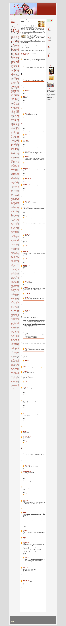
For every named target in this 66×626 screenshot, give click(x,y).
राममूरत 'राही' (14, 189)
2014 (48, 54)
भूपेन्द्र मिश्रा (12, 314)
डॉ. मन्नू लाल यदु (15, 265)
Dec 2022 (49, 32)
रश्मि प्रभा (15, 86)
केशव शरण (15, 237)
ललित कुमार (12, 191)
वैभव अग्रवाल (17, 351)
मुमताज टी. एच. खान (13, 324)
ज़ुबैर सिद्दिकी (16, 388)
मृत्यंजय (16, 324)
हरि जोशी (11, 95)
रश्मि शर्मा (14, 75)
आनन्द (11, 222)
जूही (11, 249)
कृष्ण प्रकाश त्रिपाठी (25, 168)
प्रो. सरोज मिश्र (12, 306)
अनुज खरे (14, 211)
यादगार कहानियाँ (16, 78)
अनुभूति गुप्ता (13, 154)
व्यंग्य (18, 27)
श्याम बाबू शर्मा (12, 357)
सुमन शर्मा (24, 537)
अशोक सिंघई (15, 124)
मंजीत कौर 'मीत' (13, 315)
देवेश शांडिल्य (12, 281)
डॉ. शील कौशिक (14, 77)
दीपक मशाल (16, 133)
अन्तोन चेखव (17, 154)
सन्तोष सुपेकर (16, 146)
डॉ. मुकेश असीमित (13, 111)
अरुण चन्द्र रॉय (16, 216)
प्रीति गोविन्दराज (14, 303)
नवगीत (18, 54)
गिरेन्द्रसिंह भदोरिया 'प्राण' (14, 241)
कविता (17, 24)
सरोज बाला (15, 369)
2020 (48, 47)
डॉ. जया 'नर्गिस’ (12, 169)
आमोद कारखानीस (12, 223)
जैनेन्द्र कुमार (12, 166)
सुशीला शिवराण (12, 148)
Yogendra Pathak (25, 580)
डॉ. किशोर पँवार (16, 98)
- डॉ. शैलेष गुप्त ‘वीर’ (14, 204)
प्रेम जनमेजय (15, 91)
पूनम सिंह (11, 136)
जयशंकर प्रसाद (16, 164)
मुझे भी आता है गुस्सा (13, 92)
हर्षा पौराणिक (14, 202)
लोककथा (15, 70)
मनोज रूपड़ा (14, 318)
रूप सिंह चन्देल (14, 340)
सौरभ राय (11, 382)
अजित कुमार (15, 153)
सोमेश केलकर (16, 148)
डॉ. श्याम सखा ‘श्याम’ (13, 132)
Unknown (24, 96)
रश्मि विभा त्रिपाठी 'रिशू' (16, 52)
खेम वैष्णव (12, 162)
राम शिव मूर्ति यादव (17, 335)
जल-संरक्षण (13, 42)
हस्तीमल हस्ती (17, 386)
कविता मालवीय (16, 232)
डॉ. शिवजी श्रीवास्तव (15, 58)
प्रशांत (17, 301)
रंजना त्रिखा (17, 326)
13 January (28, 465)
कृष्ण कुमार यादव (17, 53)
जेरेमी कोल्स (17, 249)
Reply (23, 70)
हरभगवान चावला (15, 71)
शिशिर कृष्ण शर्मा (12, 355)
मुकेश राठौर (15, 323)
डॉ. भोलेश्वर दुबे (15, 264)
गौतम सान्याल (13, 244)
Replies (24, 64)
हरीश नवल (12, 385)
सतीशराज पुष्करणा (12, 146)
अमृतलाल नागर (16, 215)
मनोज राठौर (12, 318)
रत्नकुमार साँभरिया (12, 328)
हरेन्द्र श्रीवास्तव (15, 385)
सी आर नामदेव (24, 399)
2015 (48, 53)
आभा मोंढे (17, 222)
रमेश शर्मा (14, 102)
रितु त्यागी (13, 339)
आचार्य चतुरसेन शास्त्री (13, 157)
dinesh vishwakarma (25, 436)
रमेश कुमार (16, 328)
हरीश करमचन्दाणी (17, 384)
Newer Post (22, 613)
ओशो (17, 125)
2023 (48, 30)
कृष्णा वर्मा (13, 61)
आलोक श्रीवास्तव (16, 223)
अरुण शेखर (17, 123)
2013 (48, 55)
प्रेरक (13, 28)
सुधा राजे (13, 199)
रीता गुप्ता (16, 339)
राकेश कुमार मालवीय (14, 330)
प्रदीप (11, 179)
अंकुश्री (13, 152)
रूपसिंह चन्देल (17, 340)
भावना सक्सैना (17, 49)
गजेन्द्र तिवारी (15, 239)
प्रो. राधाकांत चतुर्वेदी (16, 179)
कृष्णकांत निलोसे (15, 236)
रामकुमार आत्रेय (12, 336)
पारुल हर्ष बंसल (17, 177)
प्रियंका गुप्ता (14, 44)
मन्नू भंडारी (17, 318)
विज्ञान (18, 41)
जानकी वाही (18, 165)
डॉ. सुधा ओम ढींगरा (15, 112)
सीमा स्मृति (16, 373)
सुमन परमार (14, 377)
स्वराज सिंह (16, 149)
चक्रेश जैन (17, 107)
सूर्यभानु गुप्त (14, 380)
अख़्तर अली (17, 50)
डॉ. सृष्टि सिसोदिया (16, 276)
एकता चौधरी (17, 228)
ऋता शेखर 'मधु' (14, 96)
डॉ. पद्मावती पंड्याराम (14, 261)
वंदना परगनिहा (15, 344)
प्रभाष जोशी (12, 301)
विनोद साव (13, 38)
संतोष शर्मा (12, 364)
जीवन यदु (18, 248)
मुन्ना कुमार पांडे (12, 185)
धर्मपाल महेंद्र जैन (16, 282)
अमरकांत (11, 215)
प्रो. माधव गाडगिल (17, 305)
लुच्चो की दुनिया (15, 343)
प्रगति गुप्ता (12, 74)
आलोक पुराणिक (12, 158)
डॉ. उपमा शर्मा (17, 60)
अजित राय (18, 207)
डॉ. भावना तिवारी (12, 264)
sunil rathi (24, 567)
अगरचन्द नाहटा (12, 206)
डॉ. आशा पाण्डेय (16, 83)
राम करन (16, 334)
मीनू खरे (12, 116)
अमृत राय (13, 215)
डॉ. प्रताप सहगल (16, 262)
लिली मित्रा (15, 79)
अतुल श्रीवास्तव (12, 208)
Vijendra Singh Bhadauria (26, 447)
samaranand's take (25, 73)
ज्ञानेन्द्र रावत (15, 166)
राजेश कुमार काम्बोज (13, 334)
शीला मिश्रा (16, 355)
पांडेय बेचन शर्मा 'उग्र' (13, 177)
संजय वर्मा (18, 144)
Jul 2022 (49, 38)
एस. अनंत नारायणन (14, 125)
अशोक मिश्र (17, 218)
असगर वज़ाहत (14, 220)
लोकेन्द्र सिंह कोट (15, 191)
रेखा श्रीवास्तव (14, 190)
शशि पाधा (16, 38)
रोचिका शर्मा (17, 190)
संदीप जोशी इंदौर (24, 58)
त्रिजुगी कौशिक (17, 174)
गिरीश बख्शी (18, 240)
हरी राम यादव (14, 384)
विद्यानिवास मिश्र (14, 88)
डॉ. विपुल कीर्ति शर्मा (15, 272)
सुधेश (14, 199)
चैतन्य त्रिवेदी (17, 245)
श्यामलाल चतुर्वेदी (13, 104)
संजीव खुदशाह (12, 145)
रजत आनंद (14, 327)
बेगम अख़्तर (15, 310)
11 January (27, 58)
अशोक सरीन (17, 156)
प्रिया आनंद (15, 74)
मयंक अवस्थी (14, 319)
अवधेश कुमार (12, 218)
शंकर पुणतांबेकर (14, 193)
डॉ (13, 128)
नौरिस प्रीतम (12, 293)
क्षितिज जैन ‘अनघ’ (17, 161)
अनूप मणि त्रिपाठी (16, 212)
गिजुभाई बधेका (15, 162)
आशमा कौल (12, 224)
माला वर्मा (18, 322)
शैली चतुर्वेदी (17, 356)
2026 (48, 27)
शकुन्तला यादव (12, 353)
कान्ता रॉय (15, 233)
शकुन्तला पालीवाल (16, 352)
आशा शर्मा (15, 158)
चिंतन (12, 65)
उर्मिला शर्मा (12, 227)
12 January (28, 156)
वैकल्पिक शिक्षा (14, 351)
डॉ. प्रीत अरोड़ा (15, 129)
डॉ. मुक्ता (14, 266)
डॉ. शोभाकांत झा (12, 274)
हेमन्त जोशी (13, 388)
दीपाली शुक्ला (12, 91)
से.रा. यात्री (17, 380)
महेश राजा (18, 115)
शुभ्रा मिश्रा (12, 144)
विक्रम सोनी (14, 103)
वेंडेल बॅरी (11, 351)
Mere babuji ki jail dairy (13, 22)
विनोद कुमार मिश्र (12, 348)
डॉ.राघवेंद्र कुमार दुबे (15, 277)
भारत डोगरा (17, 45)
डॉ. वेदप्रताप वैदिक (16, 131)
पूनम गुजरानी (16, 299)
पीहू (14, 178)
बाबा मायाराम (16, 69)
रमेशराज (11, 79)
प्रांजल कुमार (14, 137)
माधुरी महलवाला (12, 322)
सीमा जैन (16, 198)
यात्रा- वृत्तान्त (14, 41)
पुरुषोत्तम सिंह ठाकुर (12, 298)
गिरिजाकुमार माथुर (14, 240)
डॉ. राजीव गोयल (14, 269)
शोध (14, 36)
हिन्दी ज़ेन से (13, 50)
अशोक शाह (15, 219)
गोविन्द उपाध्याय (15, 243)
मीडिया (18, 91)
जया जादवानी (15, 247)
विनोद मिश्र (16, 348)
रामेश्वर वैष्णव (17, 189)
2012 (48, 56)
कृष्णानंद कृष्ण (13, 161)
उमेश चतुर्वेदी (17, 158)
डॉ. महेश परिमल (14, 40)
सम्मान (17, 104)
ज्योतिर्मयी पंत (12, 83)
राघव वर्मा (12, 331)
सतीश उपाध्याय (16, 145)
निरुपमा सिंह (18, 289)
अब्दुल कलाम (14, 214)
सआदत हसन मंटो (17, 67)
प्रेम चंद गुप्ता (24, 316)
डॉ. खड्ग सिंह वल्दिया (15, 256)
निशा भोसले (13, 291)
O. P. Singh (24, 376)
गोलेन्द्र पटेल (12, 243)
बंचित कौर (17, 307)
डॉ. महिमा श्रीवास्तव (16, 100)
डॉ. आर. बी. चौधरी (15, 252)
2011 (48, 57)
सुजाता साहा (15, 94)
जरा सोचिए (18, 82)
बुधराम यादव (12, 310)
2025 (48, 28)
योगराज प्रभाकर (12, 326)
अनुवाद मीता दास (12, 212)
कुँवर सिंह (12, 160)
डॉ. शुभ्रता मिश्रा (16, 273)
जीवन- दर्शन (24, 54)
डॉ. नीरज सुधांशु (15, 260)
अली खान (12, 124)
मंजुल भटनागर (17, 183)
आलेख (12, 24)
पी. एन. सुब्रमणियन (13, 135)
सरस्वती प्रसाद (12, 369)
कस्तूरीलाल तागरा (12, 233)
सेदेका (11, 381)
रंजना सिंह (13, 186)
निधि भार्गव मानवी (14, 289)
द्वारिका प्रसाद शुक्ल (12, 282)
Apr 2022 (49, 41)
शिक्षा (12, 53)
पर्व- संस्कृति (17, 32)
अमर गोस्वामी (14, 123)
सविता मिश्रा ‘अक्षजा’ (15, 120)
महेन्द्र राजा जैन (14, 320)
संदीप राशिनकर (14, 119)
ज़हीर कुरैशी (15, 165)
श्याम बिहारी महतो (15, 357)
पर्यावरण (18, 28)
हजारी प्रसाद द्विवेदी (16, 150)
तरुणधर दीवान (13, 278)
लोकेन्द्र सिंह (15, 66)
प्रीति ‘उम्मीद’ (17, 303)
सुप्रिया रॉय (13, 376)
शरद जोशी (15, 353)
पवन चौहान (14, 295)
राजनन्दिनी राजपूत (14, 332)
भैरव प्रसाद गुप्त (15, 314)
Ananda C (26, 134)
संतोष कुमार (15, 363)
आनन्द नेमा (14, 222)
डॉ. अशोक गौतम (12, 252)
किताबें (13, 31)
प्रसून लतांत (14, 302)
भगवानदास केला (16, 311)
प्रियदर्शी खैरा (17, 137)
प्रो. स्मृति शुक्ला (16, 306)
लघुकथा (14, 26)
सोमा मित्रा (17, 381)
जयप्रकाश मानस (17, 108)
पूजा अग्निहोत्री (16, 298)
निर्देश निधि (16, 59)
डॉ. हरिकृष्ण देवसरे (13, 174)
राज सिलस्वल (15, 331)
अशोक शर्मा (15, 156)
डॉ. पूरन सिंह (16, 170)
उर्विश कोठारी (15, 227)
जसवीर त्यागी (12, 165)
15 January (28, 580)
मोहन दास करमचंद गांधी (16, 185)
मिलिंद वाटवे (12, 323)
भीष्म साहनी (11, 183)
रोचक (12, 33)
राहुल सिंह (17, 75)
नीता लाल (16, 291)
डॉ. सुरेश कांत (12, 276)
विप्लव (18, 348)
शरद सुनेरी (18, 353)
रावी (11, 190)
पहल (16, 295)
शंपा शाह (12, 352)
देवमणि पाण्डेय (15, 65)
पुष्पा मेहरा (17, 135)
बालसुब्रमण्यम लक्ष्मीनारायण (13, 181)
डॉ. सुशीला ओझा (13, 173)
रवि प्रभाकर (16, 186)
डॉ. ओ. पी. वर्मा (12, 98)
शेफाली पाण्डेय (12, 195)
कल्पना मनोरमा (12, 231)
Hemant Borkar (25, 184)
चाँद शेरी (14, 245)
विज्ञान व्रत (17, 117)
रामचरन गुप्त (12, 189)
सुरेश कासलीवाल (24, 251)
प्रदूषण (12, 49)
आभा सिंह (17, 157)
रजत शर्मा (17, 327)
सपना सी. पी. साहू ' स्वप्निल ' (15, 368)
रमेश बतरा (15, 140)
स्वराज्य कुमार (12, 150)
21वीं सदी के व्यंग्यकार (16, 56)
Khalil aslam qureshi (25, 471)
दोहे (16, 42)
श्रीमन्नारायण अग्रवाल (15, 360)
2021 (48, 46)
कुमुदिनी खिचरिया (14, 235)
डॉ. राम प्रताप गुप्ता (15, 270)
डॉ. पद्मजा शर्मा (15, 99)
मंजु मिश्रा (15, 115)
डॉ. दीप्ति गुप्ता (16, 169)
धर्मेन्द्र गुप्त (16, 175)
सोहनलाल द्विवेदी (12, 149)
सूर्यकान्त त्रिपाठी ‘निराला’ (15, 121)
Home (33, 613)
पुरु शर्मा (17, 297)
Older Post (43, 613)
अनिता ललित (15, 95)
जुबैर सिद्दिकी (15, 127)
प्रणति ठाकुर (15, 136)
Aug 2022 (49, 37)
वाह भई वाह (12, 94)
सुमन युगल (11, 378)
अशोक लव (12, 219)
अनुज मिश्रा (17, 211)
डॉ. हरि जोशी (12, 277)
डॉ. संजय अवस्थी (15, 274)
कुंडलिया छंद (15, 160)
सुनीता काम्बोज (17, 199)
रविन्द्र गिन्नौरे (12, 70)
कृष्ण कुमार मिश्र (15, 106)
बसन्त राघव (12, 115)
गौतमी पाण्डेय (17, 244)
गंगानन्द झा (12, 239)
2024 (48, 29)
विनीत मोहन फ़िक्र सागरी (15, 347)
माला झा (15, 322)
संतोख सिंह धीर (12, 363)
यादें (18, 37)
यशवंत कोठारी (17, 61)
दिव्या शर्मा (13, 133)
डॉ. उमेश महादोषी (15, 253)
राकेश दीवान (18, 330)
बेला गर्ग (18, 310)
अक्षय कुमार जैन (16, 152)
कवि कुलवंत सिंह (16, 231)
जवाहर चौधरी (13, 57)
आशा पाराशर (17, 224)
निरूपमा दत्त (16, 290)
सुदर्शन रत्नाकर (17, 46)
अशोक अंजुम (12, 156)
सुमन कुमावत (16, 376)
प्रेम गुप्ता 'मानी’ (12, 69)
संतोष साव (15, 364)
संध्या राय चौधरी (16, 365)
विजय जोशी (26, 54)
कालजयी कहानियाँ (14, 37)
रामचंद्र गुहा (17, 336)
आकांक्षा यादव (14, 82)
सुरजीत (14, 378)
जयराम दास (12, 247)
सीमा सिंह (13, 373)
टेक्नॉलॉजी (15, 63)
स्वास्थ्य (16, 33)
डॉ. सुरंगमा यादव (14, 54)
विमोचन (12, 349)
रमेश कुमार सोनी (12, 86)
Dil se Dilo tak (24, 207)
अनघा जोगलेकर (16, 208)
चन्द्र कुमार (12, 245)
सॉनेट (17, 94)
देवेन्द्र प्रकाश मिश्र (16, 73)
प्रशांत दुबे (11, 302)
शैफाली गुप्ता (16, 195)
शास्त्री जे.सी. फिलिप (17, 194)
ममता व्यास (11, 319)
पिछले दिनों (12, 178)
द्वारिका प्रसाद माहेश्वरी (16, 281)
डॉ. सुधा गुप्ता (12, 59)
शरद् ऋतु (13, 194)
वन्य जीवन (13, 46)
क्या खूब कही (14, 107)
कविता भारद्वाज (12, 232)
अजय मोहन (15, 207)
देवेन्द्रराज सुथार (12, 175)
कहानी (18, 30)
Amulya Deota (24, 366)
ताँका (17, 90)
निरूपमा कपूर (12, 290)
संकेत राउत (13, 361)
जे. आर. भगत (14, 249)
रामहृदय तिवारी (15, 141)
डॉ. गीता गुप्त (12, 99)
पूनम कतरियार (16, 178)
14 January (28, 201)
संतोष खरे (18, 363)
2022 (48, 31)
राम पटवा (14, 335)
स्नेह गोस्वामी (14, 382)
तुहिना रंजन (17, 278)
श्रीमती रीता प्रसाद (14, 359)
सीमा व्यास (12, 372)
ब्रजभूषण (12, 311)
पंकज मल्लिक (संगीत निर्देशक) (15, 294)
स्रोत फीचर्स (14, 29)
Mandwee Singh (25, 542)
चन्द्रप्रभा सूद (12, 108)
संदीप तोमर (18, 364)
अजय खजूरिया (15, 206)
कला (14, 45)
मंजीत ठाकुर (17, 315)
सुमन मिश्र (17, 377)
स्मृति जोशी (17, 382)
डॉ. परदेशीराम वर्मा (17, 48)
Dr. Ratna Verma (13, 21)
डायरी (18, 63)
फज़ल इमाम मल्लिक (12, 307)
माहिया (13, 78)
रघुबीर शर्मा (11, 327)
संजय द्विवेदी (15, 144)
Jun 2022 (49, 39)
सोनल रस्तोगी (14, 381)
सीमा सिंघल (15, 372)
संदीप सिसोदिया (12, 365)
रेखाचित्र (14, 117)
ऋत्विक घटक (14, 228)
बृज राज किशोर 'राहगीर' (13, 182)
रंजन (14, 326)
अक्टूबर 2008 (50, 74)
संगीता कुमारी (16, 361)
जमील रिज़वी (13, 164)
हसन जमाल (14, 386)
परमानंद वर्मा (12, 295)
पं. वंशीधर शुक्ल (15, 293)
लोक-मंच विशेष (13, 62)
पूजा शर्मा (13, 299)
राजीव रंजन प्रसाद (17, 187)
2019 (48, 48)
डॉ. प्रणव (13, 262)
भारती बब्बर (17, 182)
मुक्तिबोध (18, 323)
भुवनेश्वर (14, 183)
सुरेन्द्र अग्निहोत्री (17, 378)
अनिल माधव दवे (14, 210)
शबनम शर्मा (17, 103)
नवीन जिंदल (16, 286)
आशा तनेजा (14, 224)
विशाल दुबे (14, 349)
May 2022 (49, 40)
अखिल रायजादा (12, 153)
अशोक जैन (15, 218)
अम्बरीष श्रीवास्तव (12, 216)
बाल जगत (17, 36)
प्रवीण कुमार (15, 301)
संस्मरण (13, 32)
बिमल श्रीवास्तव (17, 181)
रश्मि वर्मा (13, 187)
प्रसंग (12, 179)
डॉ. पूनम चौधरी (14, 90)
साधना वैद (13, 198)
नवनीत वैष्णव (12, 285)
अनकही (14, 27)
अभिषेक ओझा (17, 214)
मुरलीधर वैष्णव (15, 116)
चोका (11, 77)
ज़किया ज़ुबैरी (15, 248)
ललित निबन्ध (13, 60)
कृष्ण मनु (12, 236)
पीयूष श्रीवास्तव (14, 297)
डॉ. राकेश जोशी (15, 268)
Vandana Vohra (25, 265)
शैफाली (14, 356)
